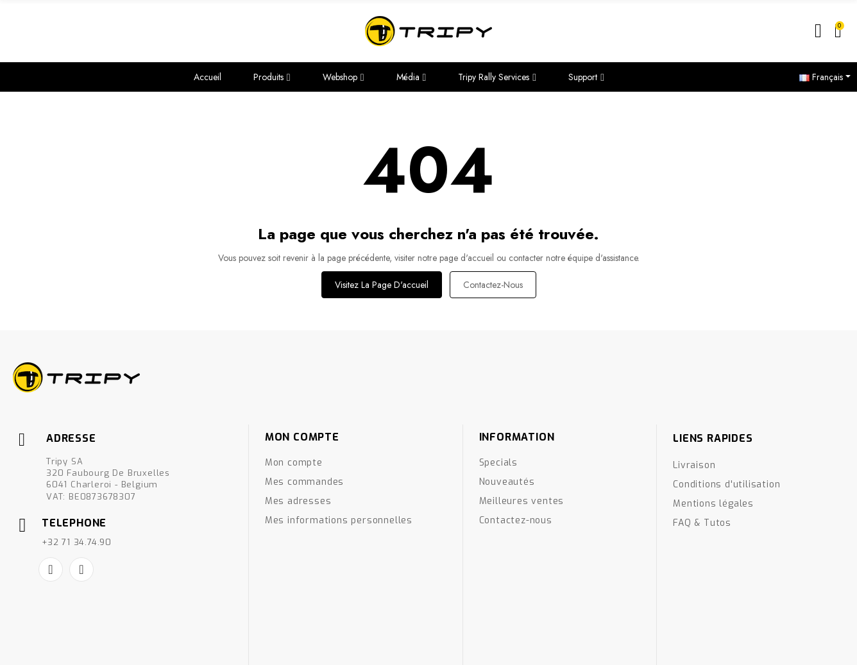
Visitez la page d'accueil (382, 284)
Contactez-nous (493, 284)
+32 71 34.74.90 (77, 542)
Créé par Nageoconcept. (57, 647)
